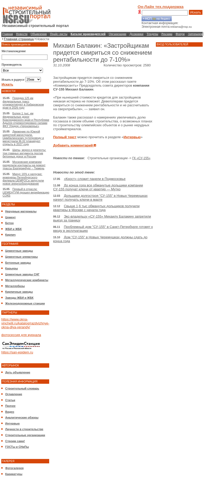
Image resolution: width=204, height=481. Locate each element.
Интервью (12, 423)
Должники (136, 34)
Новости (22, 34)
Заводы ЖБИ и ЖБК (19, 297)
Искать (195, 12)
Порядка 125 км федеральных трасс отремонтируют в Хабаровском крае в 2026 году (23, 102)
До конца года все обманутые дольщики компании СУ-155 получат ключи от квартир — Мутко (98, 187)
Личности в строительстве (24, 429)
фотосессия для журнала (21, 335)
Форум (180, 34)
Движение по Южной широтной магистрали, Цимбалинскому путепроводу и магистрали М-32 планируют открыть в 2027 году (23, 138)
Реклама (166, 34)
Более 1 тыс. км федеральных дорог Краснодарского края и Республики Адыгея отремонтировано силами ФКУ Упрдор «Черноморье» (26, 120)
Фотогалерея (14, 468)
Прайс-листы (58, 34)
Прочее (10, 405)
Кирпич (10, 234)
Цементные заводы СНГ (22, 274)
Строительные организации (25, 435)
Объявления (39, 34)
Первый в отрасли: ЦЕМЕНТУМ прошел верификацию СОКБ (26, 192)
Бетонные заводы (18, 262)
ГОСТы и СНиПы (17, 446)
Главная (7, 34)
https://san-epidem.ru (17, 352)
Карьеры (11, 268)
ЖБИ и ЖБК (13, 229)
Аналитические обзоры (22, 417)
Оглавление (13, 394)
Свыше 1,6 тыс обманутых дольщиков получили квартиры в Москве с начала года (96, 208)
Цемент (10, 217)
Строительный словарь (22, 388)
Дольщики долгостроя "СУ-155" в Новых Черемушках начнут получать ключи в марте (100, 197)
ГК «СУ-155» (141, 158)
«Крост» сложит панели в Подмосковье (94, 179)
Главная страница (19, 39)
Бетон (9, 223)
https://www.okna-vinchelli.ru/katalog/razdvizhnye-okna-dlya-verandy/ (25, 323)
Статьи (10, 400)
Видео (9, 411)
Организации (117, 34)
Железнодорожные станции (25, 303)
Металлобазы (15, 286)
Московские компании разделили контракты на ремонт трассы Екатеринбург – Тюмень (24, 165)
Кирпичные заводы (19, 291)
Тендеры (152, 34)
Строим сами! (15, 441)
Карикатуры (13, 474)
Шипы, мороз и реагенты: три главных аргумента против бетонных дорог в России (24, 153)
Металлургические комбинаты (26, 280)
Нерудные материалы (20, 211)
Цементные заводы (19, 250)
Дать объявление (17, 372)
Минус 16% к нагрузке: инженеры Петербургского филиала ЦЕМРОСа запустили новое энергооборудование (23, 178)
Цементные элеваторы (21, 256)
